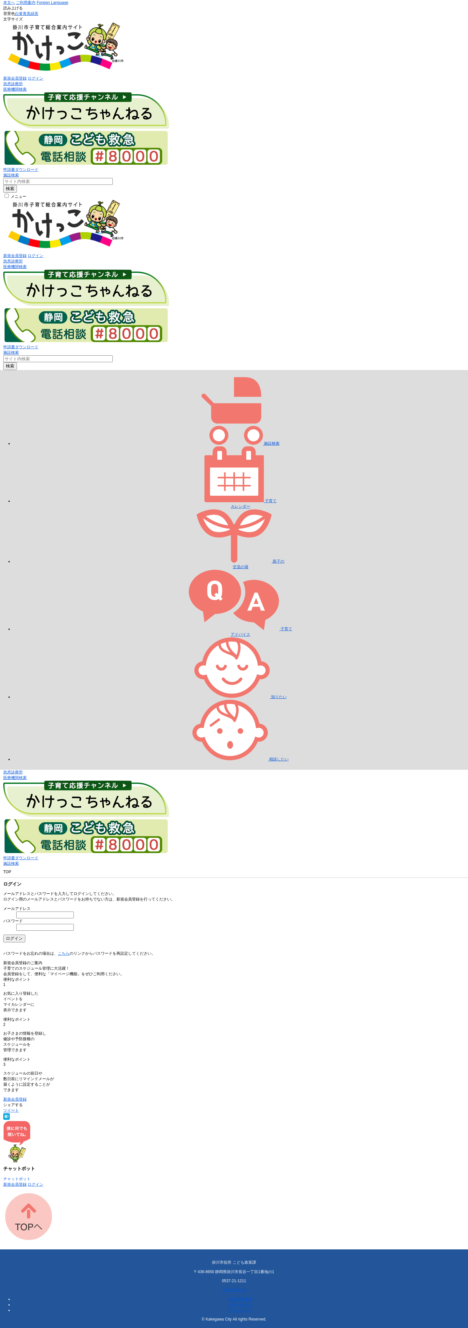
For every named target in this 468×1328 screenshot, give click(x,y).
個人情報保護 (240, 1299)
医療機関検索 (15, 89)
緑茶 (34, 13)
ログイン (35, 78)
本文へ (9, 2)
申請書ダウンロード (20, 169)
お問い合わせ (234, 1289)
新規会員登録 (15, 78)
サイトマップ (240, 1310)
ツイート (11, 1110)
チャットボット (17, 1179)
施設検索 (11, 175)
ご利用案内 (25, 2)
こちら (64, 953)
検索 (10, 188)
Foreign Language (52, 2)
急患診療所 (13, 84)
